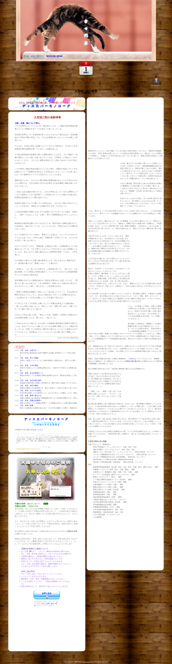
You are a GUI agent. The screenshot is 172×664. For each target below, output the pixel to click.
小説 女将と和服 (26, 405)
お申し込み (47, 593)
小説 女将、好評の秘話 (29, 385)
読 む (45, 504)
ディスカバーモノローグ (46, 106)
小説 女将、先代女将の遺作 (31, 380)
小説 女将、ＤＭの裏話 (29, 365)
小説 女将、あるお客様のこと (31, 373)
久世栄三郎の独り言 (132, 361)
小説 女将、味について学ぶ (27, 123)
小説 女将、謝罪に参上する (31, 395)
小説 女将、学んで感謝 (29, 358)
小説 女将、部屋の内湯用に (31, 400)
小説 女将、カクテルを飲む (31, 390)
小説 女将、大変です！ (29, 350)
